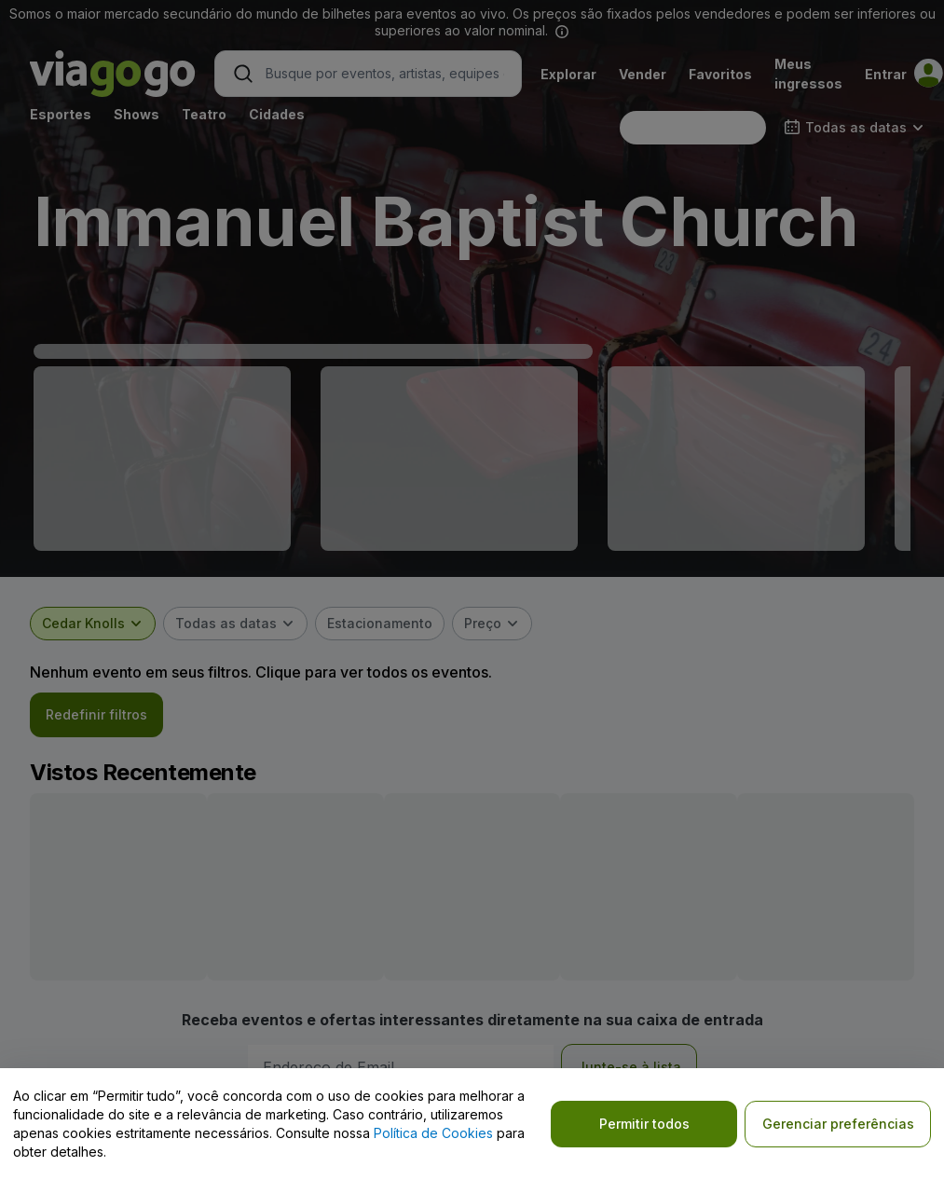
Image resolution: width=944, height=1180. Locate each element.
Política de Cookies (433, 1133)
